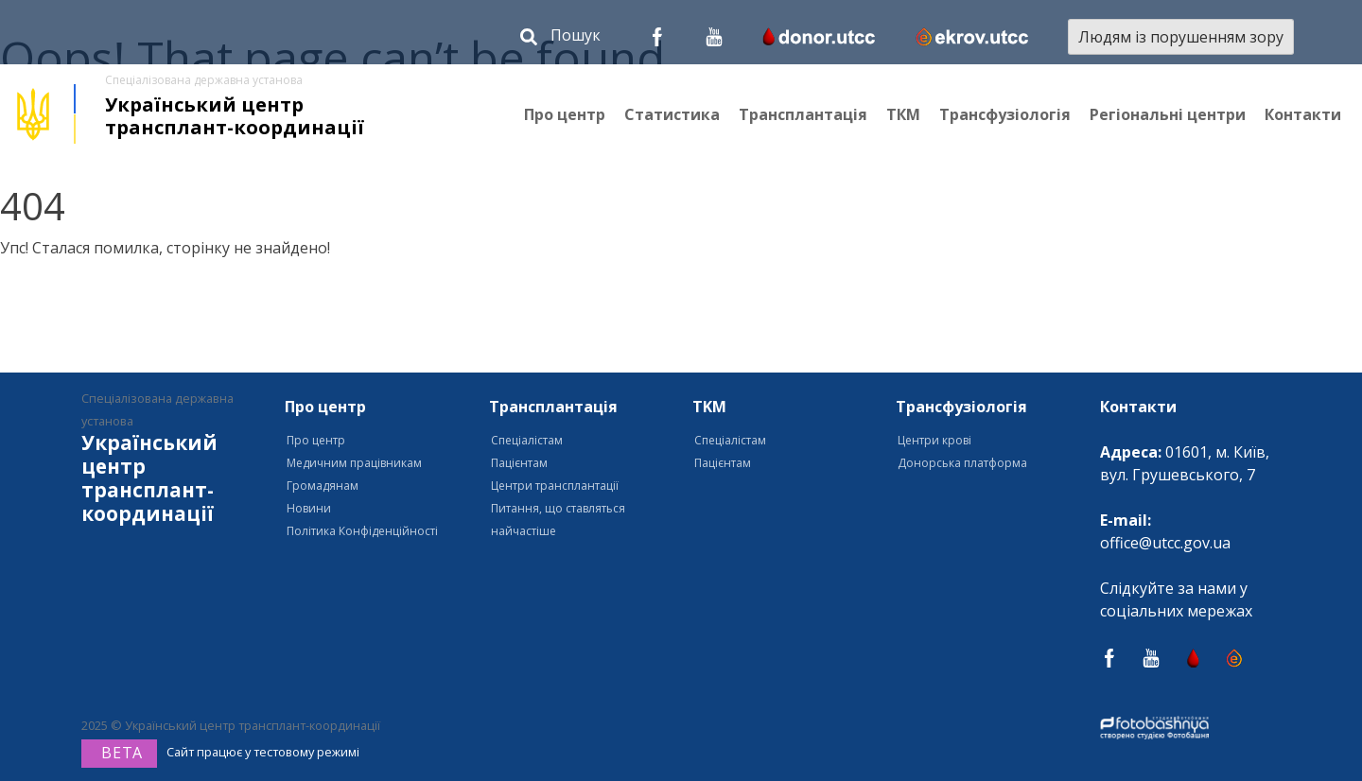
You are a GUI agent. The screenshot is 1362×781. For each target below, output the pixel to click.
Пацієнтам (519, 463)
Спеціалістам (527, 440)
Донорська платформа (962, 463)
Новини (309, 508)
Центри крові (934, 440)
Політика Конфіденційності (362, 531)
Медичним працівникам (354, 463)
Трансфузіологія (1005, 114)
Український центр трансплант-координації (234, 116)
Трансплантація (803, 114)
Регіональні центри (1168, 114)
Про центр (564, 114)
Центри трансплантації (555, 485)
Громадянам (322, 485)
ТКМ (903, 114)
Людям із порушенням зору (1180, 36)
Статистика (672, 114)
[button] (560, 39)
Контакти (1303, 114)
